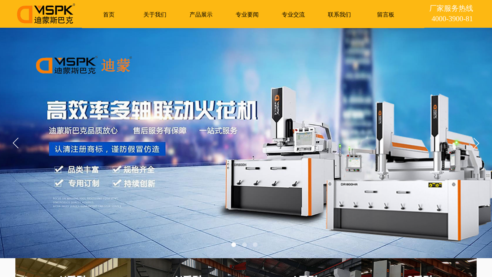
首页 (109, 15)
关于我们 (154, 15)
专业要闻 (247, 15)
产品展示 (201, 15)
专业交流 (293, 15)
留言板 (385, 15)
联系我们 (339, 15)
